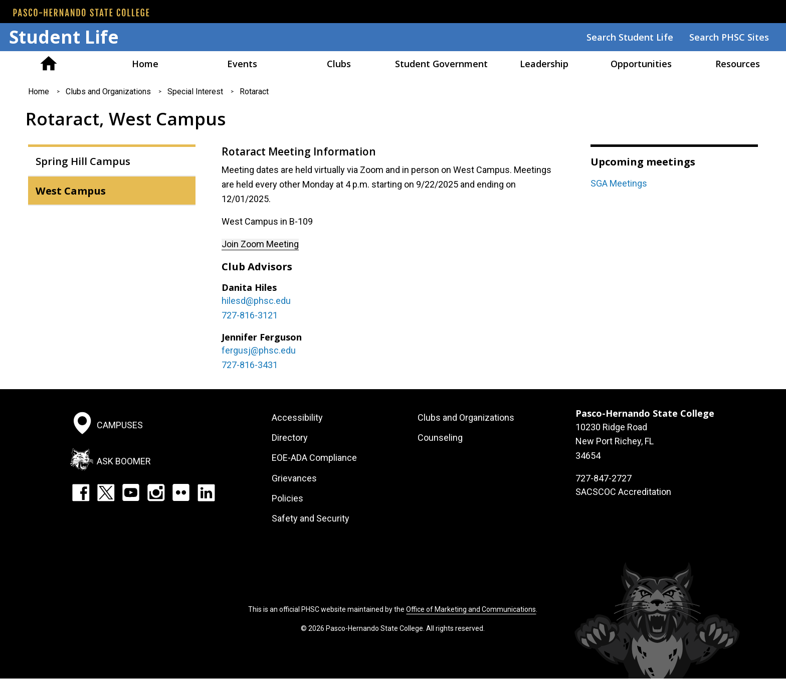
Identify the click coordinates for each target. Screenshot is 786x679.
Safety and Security (310, 518)
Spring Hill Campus (83, 161)
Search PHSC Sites (729, 37)
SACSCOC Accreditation (623, 491)
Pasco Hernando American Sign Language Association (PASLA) (48, 63)
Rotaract (254, 91)
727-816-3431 (250, 365)
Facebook (80, 492)
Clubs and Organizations (108, 91)
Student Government (441, 64)
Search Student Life (629, 37)
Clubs (339, 64)
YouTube (130, 492)
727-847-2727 (603, 478)
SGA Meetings (619, 183)
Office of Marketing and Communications (471, 609)
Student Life (64, 37)
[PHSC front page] (81, 12)
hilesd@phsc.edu (256, 300)
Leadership (544, 64)
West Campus (71, 191)
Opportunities (641, 64)
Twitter (105, 492)
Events (242, 64)
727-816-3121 (250, 315)
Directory (290, 437)
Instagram (155, 492)
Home (145, 64)
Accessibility (297, 417)
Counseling (440, 437)
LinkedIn (206, 492)
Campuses (120, 424)
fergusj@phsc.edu (259, 350)
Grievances (294, 478)
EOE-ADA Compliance (314, 457)
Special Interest (195, 91)
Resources (737, 64)
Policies (287, 498)
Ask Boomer (124, 461)
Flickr (180, 492)
